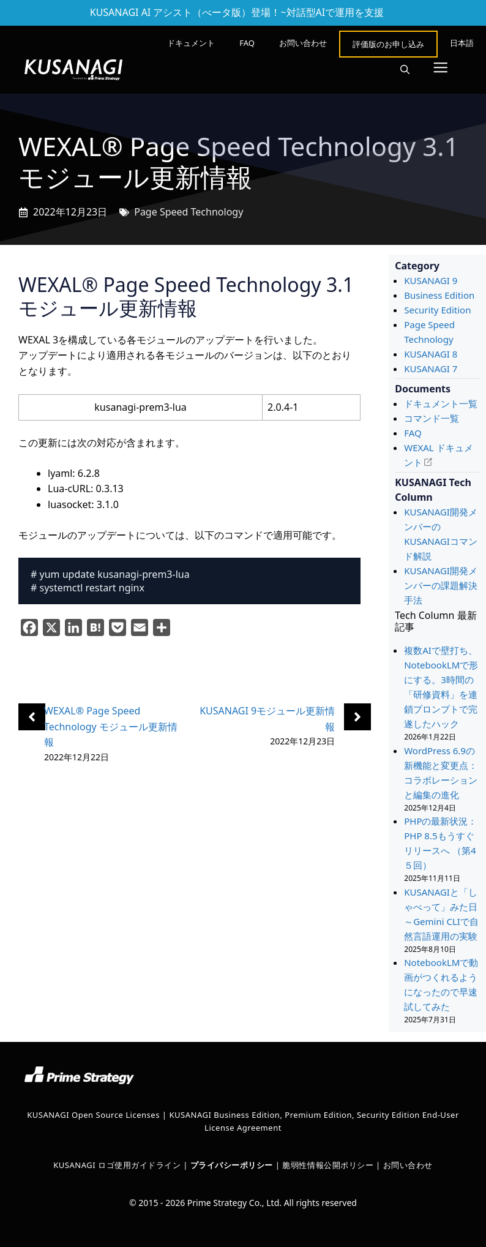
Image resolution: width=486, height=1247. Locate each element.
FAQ (247, 42)
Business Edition (439, 295)
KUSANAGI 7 (430, 368)
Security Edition (437, 310)
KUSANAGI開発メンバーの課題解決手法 (440, 585)
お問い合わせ (303, 42)
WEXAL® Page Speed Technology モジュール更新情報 (111, 726)
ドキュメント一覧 (440, 403)
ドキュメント (191, 42)
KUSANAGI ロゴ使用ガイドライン (117, 1164)
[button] (405, 70)
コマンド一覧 (431, 418)
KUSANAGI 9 (430, 280)
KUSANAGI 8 (430, 354)
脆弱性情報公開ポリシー (327, 1164)
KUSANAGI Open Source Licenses (93, 1114)
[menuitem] (462, 43)
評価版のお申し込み (388, 44)
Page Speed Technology (188, 212)
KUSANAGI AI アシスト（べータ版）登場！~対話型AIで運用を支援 (237, 12)
